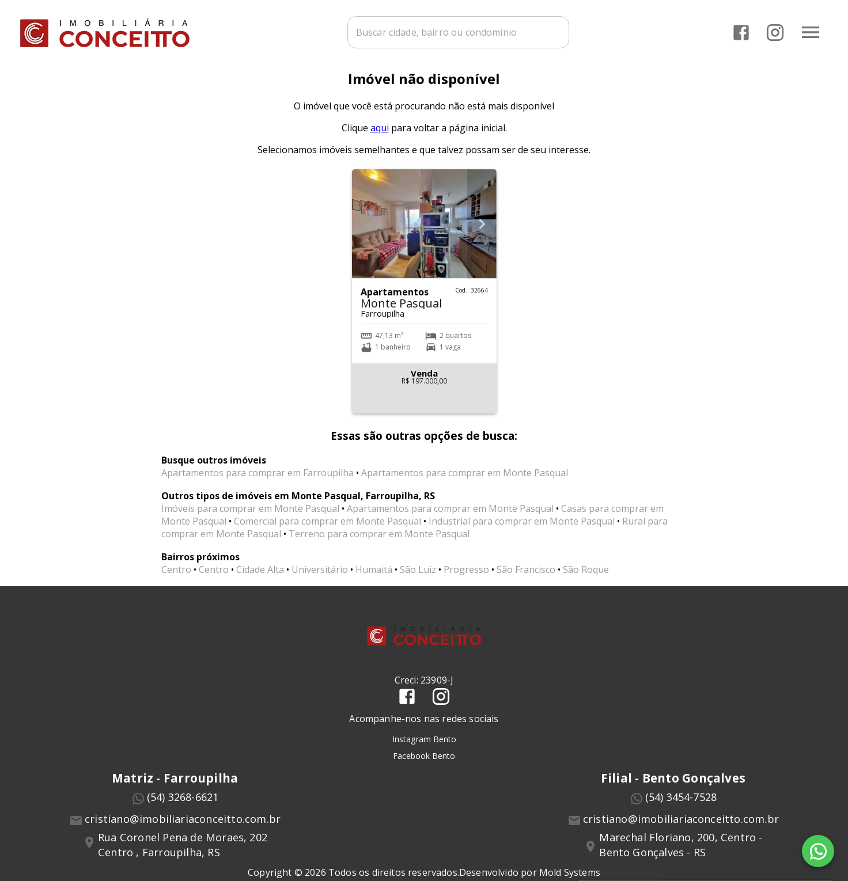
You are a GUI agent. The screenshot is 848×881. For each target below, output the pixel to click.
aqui (379, 133)
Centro (176, 575)
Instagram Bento (424, 744)
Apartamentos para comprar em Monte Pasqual (464, 478)
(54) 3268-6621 (183, 803)
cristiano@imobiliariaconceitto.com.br (183, 824)
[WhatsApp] (818, 851)
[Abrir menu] (810, 31)
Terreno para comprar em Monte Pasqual (379, 539)
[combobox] (457, 32)
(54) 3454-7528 (681, 803)
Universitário (320, 575)
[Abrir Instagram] (774, 32)
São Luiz (418, 575)
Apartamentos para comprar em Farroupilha (257, 478)
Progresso (466, 575)
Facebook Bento (424, 760)
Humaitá (373, 575)
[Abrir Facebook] (740, 32)
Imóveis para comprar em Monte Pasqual (250, 514)
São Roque (586, 575)
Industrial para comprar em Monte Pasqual (522, 527)
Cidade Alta (260, 575)
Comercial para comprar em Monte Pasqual (327, 527)
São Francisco (526, 575)
